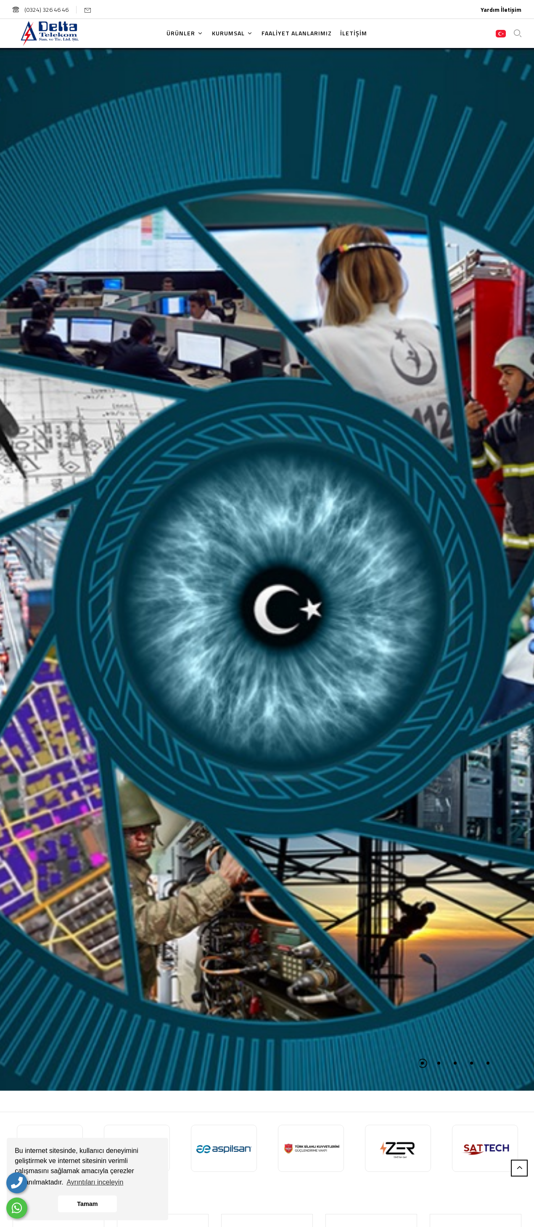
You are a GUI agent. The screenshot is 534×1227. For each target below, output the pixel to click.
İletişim (511, 9)
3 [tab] (455, 1063)
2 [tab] (438, 1063)
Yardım (490, 9)
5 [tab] (487, 1063)
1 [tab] (422, 1063)
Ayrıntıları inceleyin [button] (94, 1182)
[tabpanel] (267, 569)
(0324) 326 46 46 (41, 9)
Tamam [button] (87, 1203)
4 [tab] (471, 1063)
